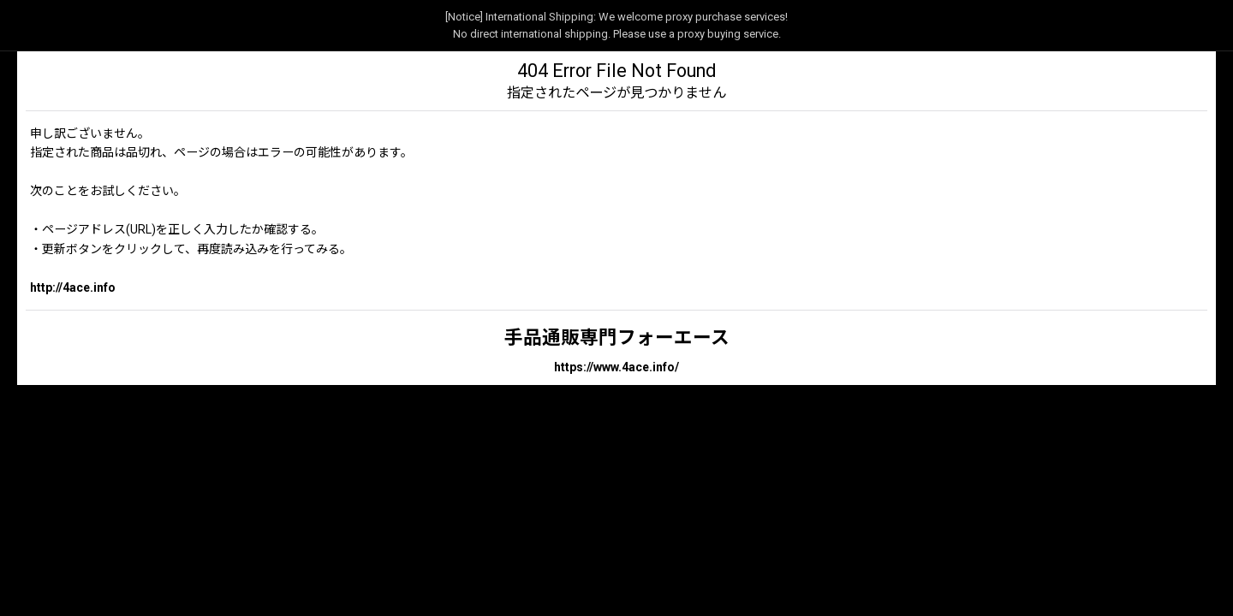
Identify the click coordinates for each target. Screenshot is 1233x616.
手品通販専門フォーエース (617, 337)
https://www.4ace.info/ (616, 367)
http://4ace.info (73, 287)
